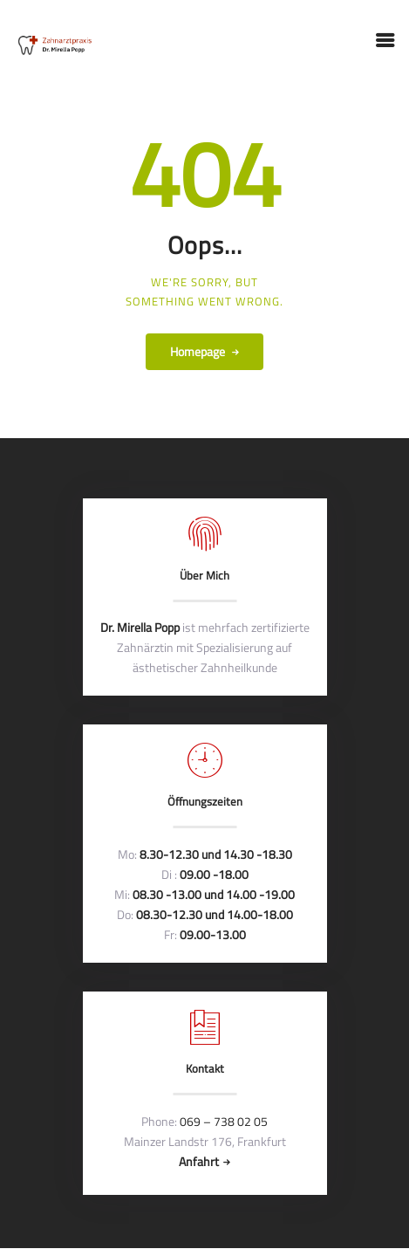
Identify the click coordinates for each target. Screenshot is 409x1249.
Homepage (197, 351)
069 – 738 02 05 (224, 1121)
